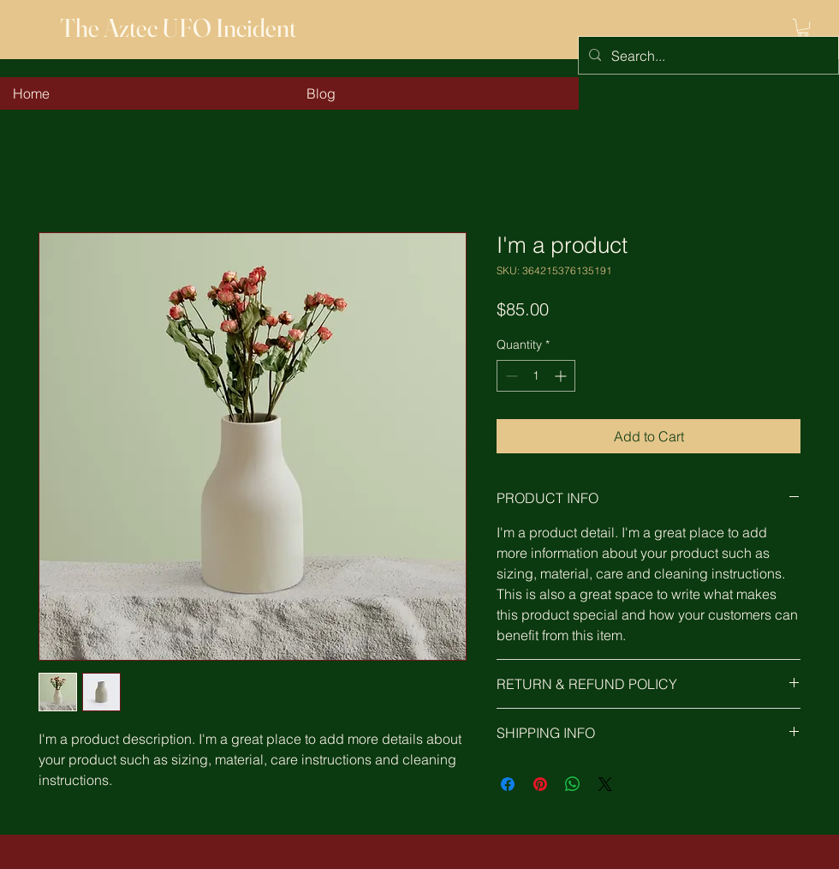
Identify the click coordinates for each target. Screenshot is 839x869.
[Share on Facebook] (507, 784)
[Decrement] (510, 376)
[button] (803, 27)
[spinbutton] (536, 376)
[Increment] (562, 376)
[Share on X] (605, 784)
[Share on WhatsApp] (572, 784)
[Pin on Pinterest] (540, 784)
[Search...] (706, 55)
